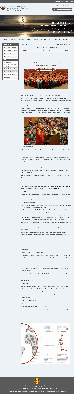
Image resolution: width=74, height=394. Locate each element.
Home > (57, 44)
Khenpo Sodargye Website (39, 388)
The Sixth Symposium (10, 53)
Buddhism (43, 39)
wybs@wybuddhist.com (49, 391)
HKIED (47, 390)
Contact (65, 39)
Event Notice (8, 62)
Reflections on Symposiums (11, 64)
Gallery (50, 39)
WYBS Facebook (22, 388)
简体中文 (66, 1)
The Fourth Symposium (10, 59)
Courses (35, 39)
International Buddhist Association (38, 390)
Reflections (7, 77)
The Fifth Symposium (10, 56)
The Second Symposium (11, 71)
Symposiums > (62, 44)
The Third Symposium (10, 68)
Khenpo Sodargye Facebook (51, 388)
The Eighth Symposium (10, 47)
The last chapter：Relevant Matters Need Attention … (31, 369)
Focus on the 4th (9, 66)
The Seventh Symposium (11, 50)
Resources (57, 39)
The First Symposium (10, 74)
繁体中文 (71, 1)
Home (5, 39)
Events (28, 39)
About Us (12, 39)
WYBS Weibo (27, 390)
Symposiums (21, 39)
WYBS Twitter (30, 388)
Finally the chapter (49, 369)
